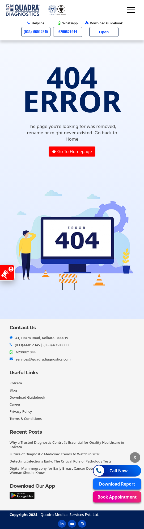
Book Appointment (117, 497)
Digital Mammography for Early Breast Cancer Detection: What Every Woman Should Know (66, 470)
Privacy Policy (21, 411)
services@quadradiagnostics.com (43, 359)
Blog (13, 390)
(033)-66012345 (27, 345)
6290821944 (26, 352)
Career (15, 404)
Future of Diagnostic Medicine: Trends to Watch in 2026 (55, 454)
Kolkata (16, 383)
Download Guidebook (27, 397)
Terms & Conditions (26, 418)
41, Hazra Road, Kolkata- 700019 (41, 338)
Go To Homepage (72, 151)
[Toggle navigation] (130, 10)
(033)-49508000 (56, 345)
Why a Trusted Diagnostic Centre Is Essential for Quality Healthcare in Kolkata (67, 444)
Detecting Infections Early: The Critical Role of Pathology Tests (61, 461)
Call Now (111, 470)
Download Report (117, 484)
